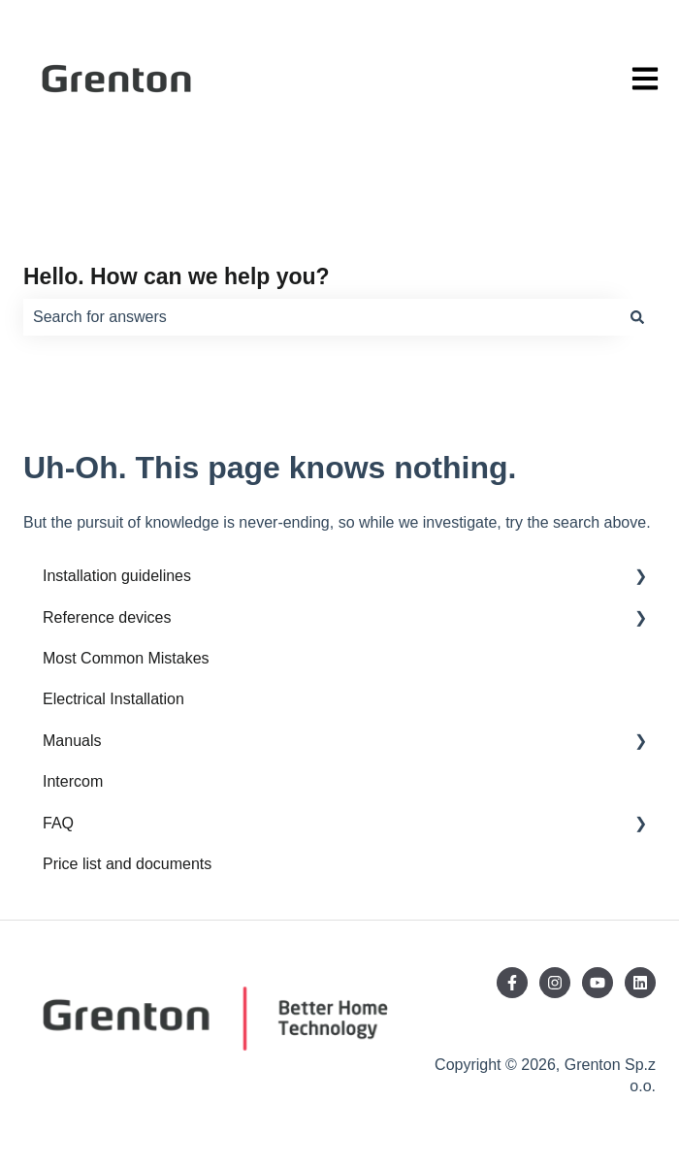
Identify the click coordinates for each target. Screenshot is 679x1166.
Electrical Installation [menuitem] (113, 699)
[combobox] (321, 317)
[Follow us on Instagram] (554, 982)
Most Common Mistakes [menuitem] (126, 658)
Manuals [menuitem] (72, 740)
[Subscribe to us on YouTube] (597, 982)
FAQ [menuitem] (58, 823)
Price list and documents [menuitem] (127, 864)
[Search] (637, 317)
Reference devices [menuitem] (107, 617)
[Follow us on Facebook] (512, 982)
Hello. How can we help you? (176, 276)
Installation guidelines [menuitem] (117, 575)
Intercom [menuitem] (73, 781)
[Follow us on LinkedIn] (640, 982)
